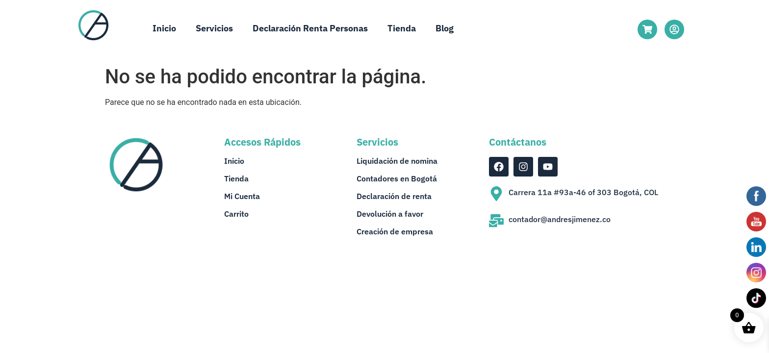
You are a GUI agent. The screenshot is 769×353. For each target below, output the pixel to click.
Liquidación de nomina (397, 161)
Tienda (401, 28)
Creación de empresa (395, 231)
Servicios (214, 28)
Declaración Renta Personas (310, 28)
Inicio (164, 28)
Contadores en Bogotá (397, 178)
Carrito (236, 214)
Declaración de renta (394, 196)
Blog (445, 28)
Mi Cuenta (242, 196)
